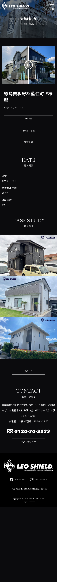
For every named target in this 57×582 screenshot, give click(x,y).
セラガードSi (28, 130)
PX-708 (28, 119)
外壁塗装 (28, 142)
